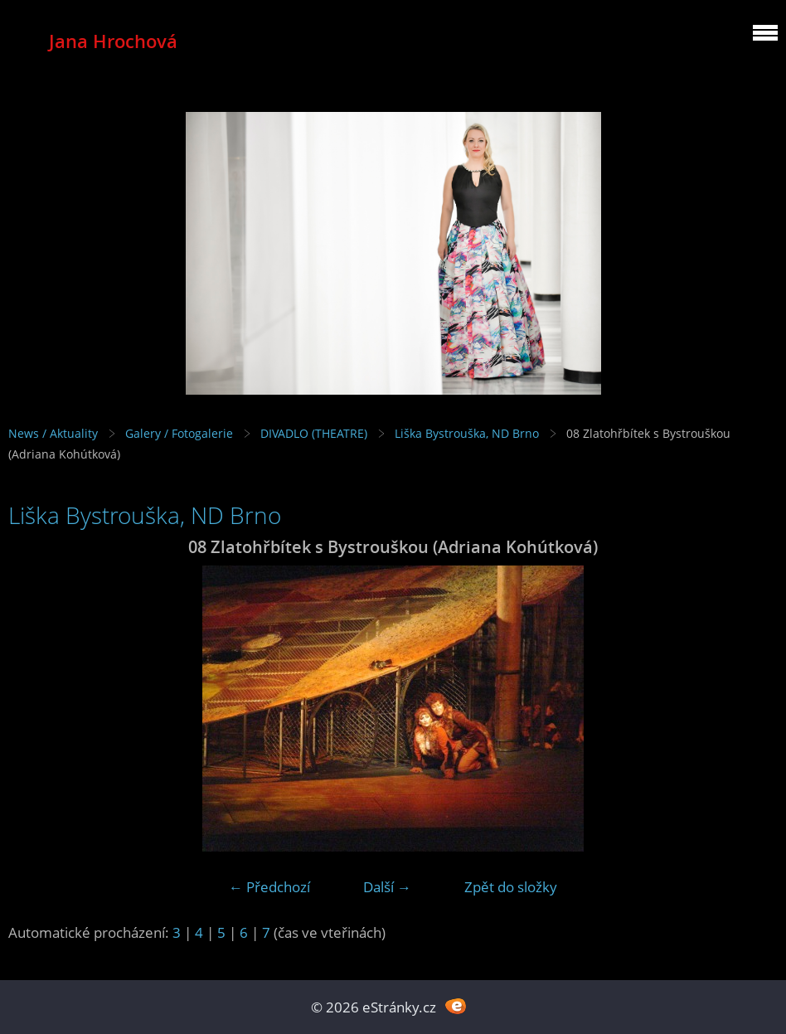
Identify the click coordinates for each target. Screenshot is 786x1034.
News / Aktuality (53, 433)
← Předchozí (269, 886)
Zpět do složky (510, 886)
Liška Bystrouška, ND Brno (467, 433)
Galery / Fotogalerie (179, 433)
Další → (387, 886)
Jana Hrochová (113, 41)
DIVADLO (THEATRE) (313, 433)
